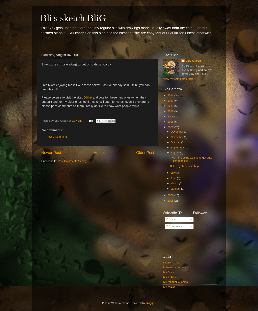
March (175, 183)
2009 (170, 116)
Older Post (145, 152)
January (176, 188)
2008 (170, 121)
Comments (174, 226)
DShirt (88, 97)
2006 (170, 195)
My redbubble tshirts (175, 281)
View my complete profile (178, 78)
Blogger (150, 303)
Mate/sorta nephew (174, 267)
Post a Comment (57, 136)
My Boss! (169, 272)
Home (99, 152)
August (175, 152)
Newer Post (51, 152)
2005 (170, 200)
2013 (170, 100)
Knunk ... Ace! (171, 262)
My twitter (169, 286)
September (178, 147)
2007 (170, 127)
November (177, 137)
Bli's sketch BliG (73, 18)
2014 (170, 95)
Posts (171, 219)
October (176, 142)
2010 (170, 111)
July (173, 172)
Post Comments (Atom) (72, 161)
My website (170, 277)
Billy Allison (193, 60)
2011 (170, 105)
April (174, 178)
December (177, 131)
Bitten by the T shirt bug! (185, 166)
